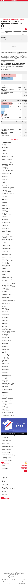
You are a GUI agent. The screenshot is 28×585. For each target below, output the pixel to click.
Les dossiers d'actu (4, 468)
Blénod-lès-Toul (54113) (6, 174)
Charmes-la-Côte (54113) (6, 257)
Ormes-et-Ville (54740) (6, 292)
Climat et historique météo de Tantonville (10, 448)
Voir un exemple (24, 465)
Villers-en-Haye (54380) (6, 329)
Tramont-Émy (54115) (6, 413)
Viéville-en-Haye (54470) (6, 341)
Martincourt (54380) (5, 377)
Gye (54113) (4, 268)
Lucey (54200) (4, 196)
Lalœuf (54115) (4, 259)
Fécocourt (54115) (5, 361)
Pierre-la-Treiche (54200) (6, 214)
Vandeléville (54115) (5, 297)
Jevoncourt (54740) (5, 366)
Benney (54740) (5, 194)
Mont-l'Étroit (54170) (5, 371)
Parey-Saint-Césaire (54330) (7, 285)
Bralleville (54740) (5, 320)
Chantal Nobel (4, 492)
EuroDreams (4, 494)
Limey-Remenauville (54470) (7, 256)
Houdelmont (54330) (6, 240)
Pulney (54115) (4, 404)
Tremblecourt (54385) (6, 332)
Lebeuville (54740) (5, 337)
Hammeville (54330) (5, 303)
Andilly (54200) (4, 269)
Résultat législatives (6, 19)
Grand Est (13, 19)
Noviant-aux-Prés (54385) (6, 294)
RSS (10, 572)
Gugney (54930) (5, 395)
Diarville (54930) (5, 217)
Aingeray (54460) (5, 202)
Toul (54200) (4, 144)
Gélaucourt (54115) (5, 409)
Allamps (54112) (5, 210)
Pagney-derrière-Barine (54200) (8, 193)
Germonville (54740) (5, 349)
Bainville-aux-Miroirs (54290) (7, 260)
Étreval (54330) (4, 401)
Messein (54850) (5, 158)
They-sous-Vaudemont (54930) (8, 415)
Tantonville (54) (5, 437)
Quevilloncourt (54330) (17, 31)
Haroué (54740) (4, 207)
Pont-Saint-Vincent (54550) (7, 159)
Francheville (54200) (5, 263)
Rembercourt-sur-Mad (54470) (7, 325)
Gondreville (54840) (5, 151)
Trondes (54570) (5, 204)
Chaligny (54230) (5, 150)
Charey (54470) (4, 378)
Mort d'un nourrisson (6, 490)
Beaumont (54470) (5, 394)
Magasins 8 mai (5, 484)
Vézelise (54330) (5, 165)
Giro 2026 (4, 481)
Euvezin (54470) (5, 360)
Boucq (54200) (4, 242)
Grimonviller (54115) (5, 355)
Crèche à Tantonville (6, 441)
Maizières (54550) (5, 178)
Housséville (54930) (5, 344)
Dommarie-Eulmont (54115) (7, 389)
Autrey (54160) (4, 308)
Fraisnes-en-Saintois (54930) (7, 384)
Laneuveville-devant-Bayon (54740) (8, 286)
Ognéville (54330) (5, 380)
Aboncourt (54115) (5, 372)
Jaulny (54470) (4, 291)
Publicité (20, 571)
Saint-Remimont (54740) (6, 254)
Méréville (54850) (5, 167)
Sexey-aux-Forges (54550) (6, 188)
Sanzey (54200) (5, 348)
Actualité (3, 465)
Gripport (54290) (5, 276)
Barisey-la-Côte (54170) (6, 271)
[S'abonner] (14, 471)
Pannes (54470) (5, 318)
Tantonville (17, 38)
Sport (2, 467)
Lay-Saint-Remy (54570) (6, 246)
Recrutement (14, 572)
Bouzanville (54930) (5, 397)
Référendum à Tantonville (7, 460)
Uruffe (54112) (4, 237)
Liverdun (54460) (5, 147)
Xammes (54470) (5, 317)
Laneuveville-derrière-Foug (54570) (8, 331)
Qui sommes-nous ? (6, 571)
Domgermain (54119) (6, 171)
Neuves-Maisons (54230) (6, 145)
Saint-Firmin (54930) (6, 265)
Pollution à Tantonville (6, 452)
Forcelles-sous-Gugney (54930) (8, 383)
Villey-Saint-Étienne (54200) (7, 173)
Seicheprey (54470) (5, 364)
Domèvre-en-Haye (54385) (7, 227)
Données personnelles (20, 572)
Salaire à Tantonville (5, 443)
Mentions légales (17, 573)
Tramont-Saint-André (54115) (7, 398)
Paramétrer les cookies (6, 573)
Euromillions (4, 477)
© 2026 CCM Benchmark (14, 574)
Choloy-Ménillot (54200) (6, 191)
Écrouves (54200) (5, 148)
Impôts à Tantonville (6, 445)
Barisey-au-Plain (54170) (6, 231)
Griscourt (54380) (5, 346)
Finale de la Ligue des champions (8, 488)
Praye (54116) (4, 274)
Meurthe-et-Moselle (20, 19)
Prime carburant (5, 487)
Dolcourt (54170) (5, 334)
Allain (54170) (4, 213)
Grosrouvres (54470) (5, 406)
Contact (23, 571)
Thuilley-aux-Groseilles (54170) (7, 220)
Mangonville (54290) (5, 299)
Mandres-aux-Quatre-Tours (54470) (8, 300)
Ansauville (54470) (5, 387)
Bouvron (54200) (5, 302)
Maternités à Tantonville (6, 440)
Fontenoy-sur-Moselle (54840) (7, 239)
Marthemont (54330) (6, 407)
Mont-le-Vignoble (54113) (6, 222)
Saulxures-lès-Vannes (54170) (7, 236)
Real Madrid (4, 491)
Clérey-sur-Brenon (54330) (7, 403)
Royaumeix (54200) (5, 234)
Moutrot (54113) (4, 253)
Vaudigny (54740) (5, 386)
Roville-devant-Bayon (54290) (7, 184)
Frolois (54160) (4, 190)
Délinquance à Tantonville (7, 451)
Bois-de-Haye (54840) (6, 155)
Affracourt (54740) (8, 31)
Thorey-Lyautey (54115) (6, 354)
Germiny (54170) (5, 311)
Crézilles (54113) (5, 266)
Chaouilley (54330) (5, 358)
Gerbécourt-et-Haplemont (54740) (8, 283)
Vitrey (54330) (4, 306)
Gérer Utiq (12, 573)
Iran (2, 480)
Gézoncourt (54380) (5, 312)
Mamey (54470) (5, 251)
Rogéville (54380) (5, 328)
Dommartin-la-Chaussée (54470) (8, 412)
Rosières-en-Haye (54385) (7, 277)
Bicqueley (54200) (5, 179)
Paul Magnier (4, 483)
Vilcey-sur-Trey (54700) (6, 340)
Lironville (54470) (5, 351)
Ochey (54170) (4, 205)
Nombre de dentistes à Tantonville (8, 455)
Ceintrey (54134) (5, 181)
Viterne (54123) (4, 185)
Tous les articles (7, 572)
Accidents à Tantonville (6, 449)
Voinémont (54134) (5, 250)
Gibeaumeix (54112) (5, 315)
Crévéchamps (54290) (6, 245)
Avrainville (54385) (5, 295)
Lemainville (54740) (5, 228)
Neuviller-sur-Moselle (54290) (7, 282)
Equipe (11, 571)
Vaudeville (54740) (5, 323)
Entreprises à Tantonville (6, 457)
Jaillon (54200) (4, 216)
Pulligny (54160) (5, 168)
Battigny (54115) (5, 343)
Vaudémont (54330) (5, 392)
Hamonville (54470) (5, 369)
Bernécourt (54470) (5, 314)
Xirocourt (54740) (5, 219)
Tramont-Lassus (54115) (6, 375)
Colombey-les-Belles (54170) (7, 164)
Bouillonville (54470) (5, 338)
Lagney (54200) (5, 211)
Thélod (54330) (4, 280)
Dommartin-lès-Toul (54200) (7, 156)
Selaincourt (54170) (5, 305)
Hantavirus (4, 478)
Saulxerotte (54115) (5, 363)
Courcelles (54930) (5, 381)
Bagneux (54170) (5, 352)
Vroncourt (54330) (5, 273)
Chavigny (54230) (5, 161)
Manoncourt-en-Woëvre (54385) (8, 279)
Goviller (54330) (5, 225)
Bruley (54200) (4, 197)
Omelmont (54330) (5, 309)
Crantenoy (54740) (5, 335)
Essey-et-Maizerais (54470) (7, 248)
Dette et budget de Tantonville (7, 446)
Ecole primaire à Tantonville (7, 438)
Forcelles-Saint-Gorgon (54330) (8, 322)
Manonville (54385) (5, 289)
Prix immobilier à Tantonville (7, 458)
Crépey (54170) (4, 233)
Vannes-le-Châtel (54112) (6, 208)
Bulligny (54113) (4, 200)
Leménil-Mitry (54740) (6, 417)
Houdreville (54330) (5, 230)
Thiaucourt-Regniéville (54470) (7, 170)
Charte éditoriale (15, 571)
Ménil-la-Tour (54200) (6, 243)
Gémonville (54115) (5, 390)
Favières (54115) (4, 199)
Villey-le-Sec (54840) (5, 223)
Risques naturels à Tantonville (7, 454)
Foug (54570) (4, 153)
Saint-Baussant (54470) (6, 400)
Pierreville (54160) (5, 262)
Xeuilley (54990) (5, 176)
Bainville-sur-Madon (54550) (7, 162)
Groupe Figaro (22, 573)
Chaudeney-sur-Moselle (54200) (8, 187)
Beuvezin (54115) (5, 374)
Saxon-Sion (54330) (5, 410)
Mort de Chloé (4, 485)
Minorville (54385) (5, 288)
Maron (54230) (4, 182)
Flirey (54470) (4, 326)
